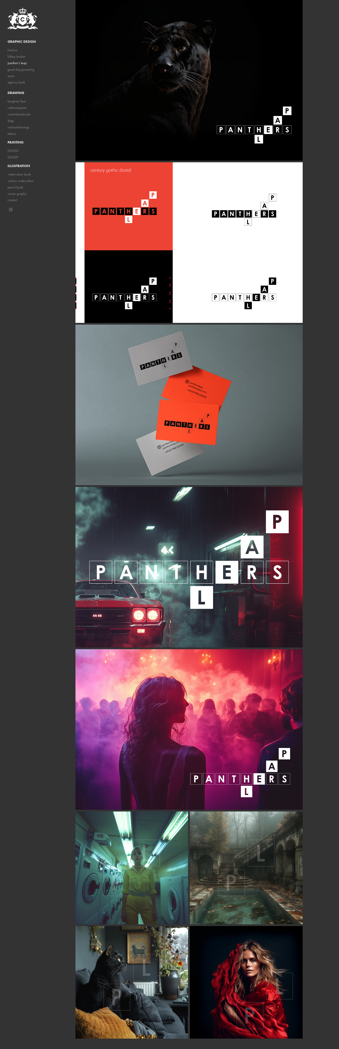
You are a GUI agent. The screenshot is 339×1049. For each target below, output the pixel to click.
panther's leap (17, 63)
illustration (19, 166)
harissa (12, 50)
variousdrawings (18, 127)
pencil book (15, 187)
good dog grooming (21, 69)
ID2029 (13, 157)
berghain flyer (17, 101)
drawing (16, 93)
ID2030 (13, 151)
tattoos (12, 134)
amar (11, 76)
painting (16, 142)
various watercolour (21, 181)
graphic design (22, 42)
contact (12, 200)
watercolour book (19, 174)
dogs (11, 121)
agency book (16, 82)
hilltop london (17, 56)
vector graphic (17, 194)
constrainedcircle (19, 114)
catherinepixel (17, 108)
